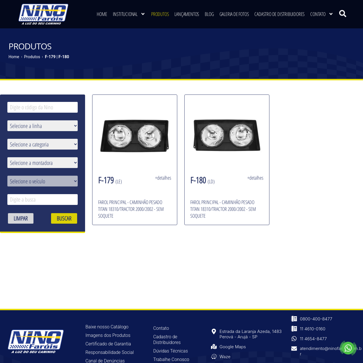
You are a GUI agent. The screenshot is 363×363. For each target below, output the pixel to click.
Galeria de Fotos (234, 12)
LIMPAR (21, 218)
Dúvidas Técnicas (170, 350)
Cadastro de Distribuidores (279, 12)
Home (102, 12)
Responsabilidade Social (109, 352)
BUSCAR (64, 218)
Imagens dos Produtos (107, 335)
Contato (322, 12)
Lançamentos (186, 12)
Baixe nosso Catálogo (106, 326)
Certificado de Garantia (108, 343)
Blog (209, 12)
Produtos (160, 12)
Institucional (129, 12)
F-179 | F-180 (57, 56)
